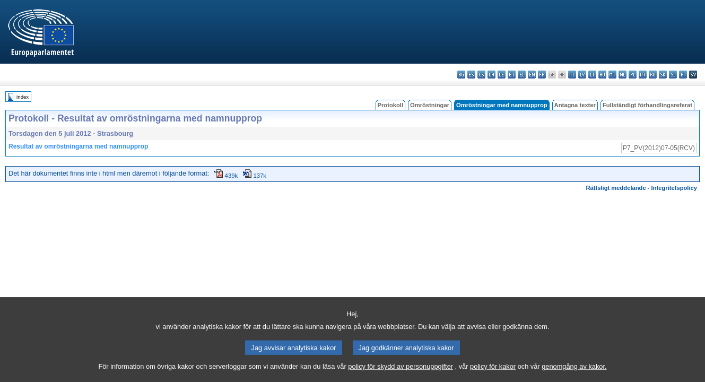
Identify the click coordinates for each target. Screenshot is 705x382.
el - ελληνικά (522, 75)
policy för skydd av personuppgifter (400, 375)
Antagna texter (575, 105)
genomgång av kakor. (574, 375)
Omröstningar (429, 105)
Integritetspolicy (674, 188)
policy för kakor (493, 375)
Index (22, 97)
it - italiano (572, 75)
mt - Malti (612, 75)
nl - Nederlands (622, 75)
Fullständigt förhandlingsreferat (647, 105)
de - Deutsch (502, 75)
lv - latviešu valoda (582, 75)
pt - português (643, 75)
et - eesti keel (512, 75)
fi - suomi (683, 75)
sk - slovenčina (663, 75)
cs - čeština (481, 75)
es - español (471, 75)
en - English (532, 75)
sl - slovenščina (673, 75)
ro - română (653, 75)
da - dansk (491, 75)
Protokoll (390, 105)
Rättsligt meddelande (616, 188)
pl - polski (633, 75)
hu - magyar (602, 75)
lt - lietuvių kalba (592, 75)
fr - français (542, 75)
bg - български (461, 75)
